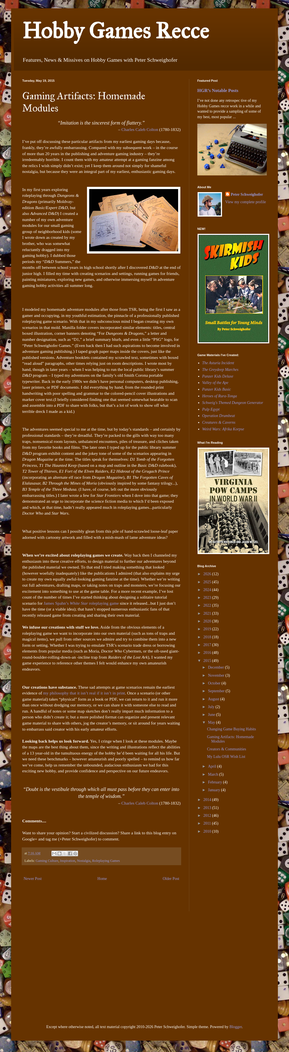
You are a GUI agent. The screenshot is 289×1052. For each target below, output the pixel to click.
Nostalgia (83, 861)
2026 (207, 574)
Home (102, 879)
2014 (207, 800)
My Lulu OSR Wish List (226, 757)
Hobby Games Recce (115, 30)
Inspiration (67, 861)
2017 (207, 645)
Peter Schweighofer (247, 194)
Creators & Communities (226, 749)
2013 (207, 808)
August (214, 699)
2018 (207, 637)
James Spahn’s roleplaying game (81, 603)
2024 (207, 590)
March (213, 774)
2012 (207, 815)
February (215, 782)
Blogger (236, 1027)
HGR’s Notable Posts (217, 90)
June (212, 715)
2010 (207, 831)
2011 (207, 823)
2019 (207, 629)
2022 (207, 605)
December (216, 667)
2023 (207, 598)
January (214, 790)
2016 (207, 653)
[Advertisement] (69, 967)
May (212, 722)
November (216, 675)
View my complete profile (245, 202)
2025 (207, 582)
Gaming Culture (47, 861)
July (211, 707)
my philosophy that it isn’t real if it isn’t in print (84, 693)
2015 (207, 661)
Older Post (171, 879)
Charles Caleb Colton (139, 129)
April (212, 766)
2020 (207, 621)
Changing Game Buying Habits (231, 729)
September (216, 691)
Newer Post (33, 879)
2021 (207, 613)
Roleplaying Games (106, 861)
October (214, 683)
